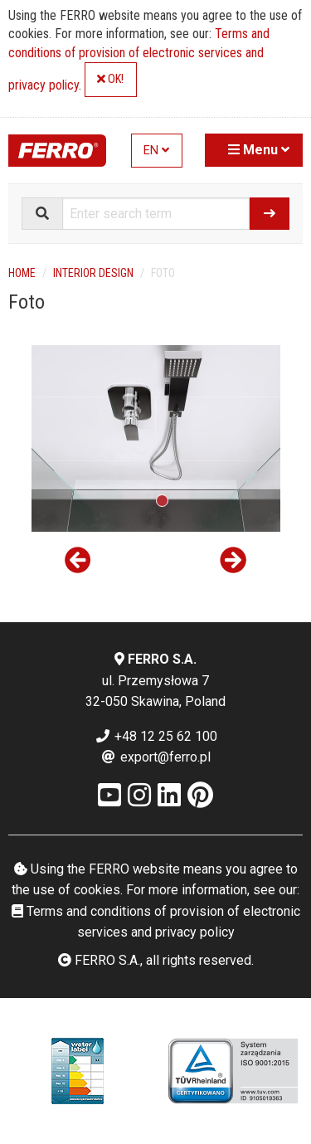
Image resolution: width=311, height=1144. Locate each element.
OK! (110, 79)
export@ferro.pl (155, 757)
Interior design (93, 273)
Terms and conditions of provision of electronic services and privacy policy (139, 59)
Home (22, 273)
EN (156, 151)
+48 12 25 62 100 (156, 736)
